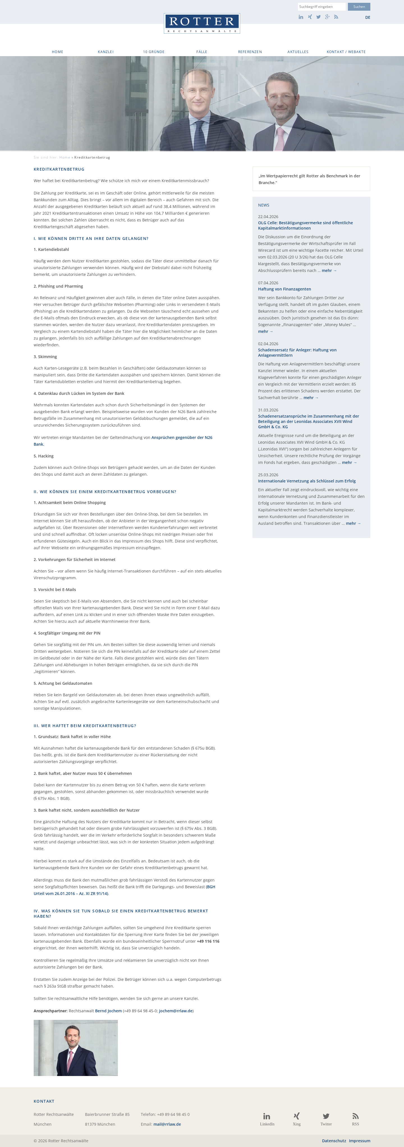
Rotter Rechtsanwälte (202, 23)
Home (57, 51)
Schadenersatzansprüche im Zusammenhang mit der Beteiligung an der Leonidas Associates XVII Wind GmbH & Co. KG (308, 421)
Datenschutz (334, 1140)
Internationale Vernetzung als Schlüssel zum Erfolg (307, 481)
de (367, 17)
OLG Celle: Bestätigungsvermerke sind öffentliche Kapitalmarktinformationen (305, 225)
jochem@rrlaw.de (175, 1010)
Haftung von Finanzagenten (284, 289)
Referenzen (250, 51)
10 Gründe (154, 51)
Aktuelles (298, 51)
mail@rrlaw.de (167, 1124)
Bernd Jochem (108, 1010)
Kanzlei (105, 51)
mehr (327, 270)
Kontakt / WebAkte (346, 51)
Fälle (201, 51)
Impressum (359, 1140)
